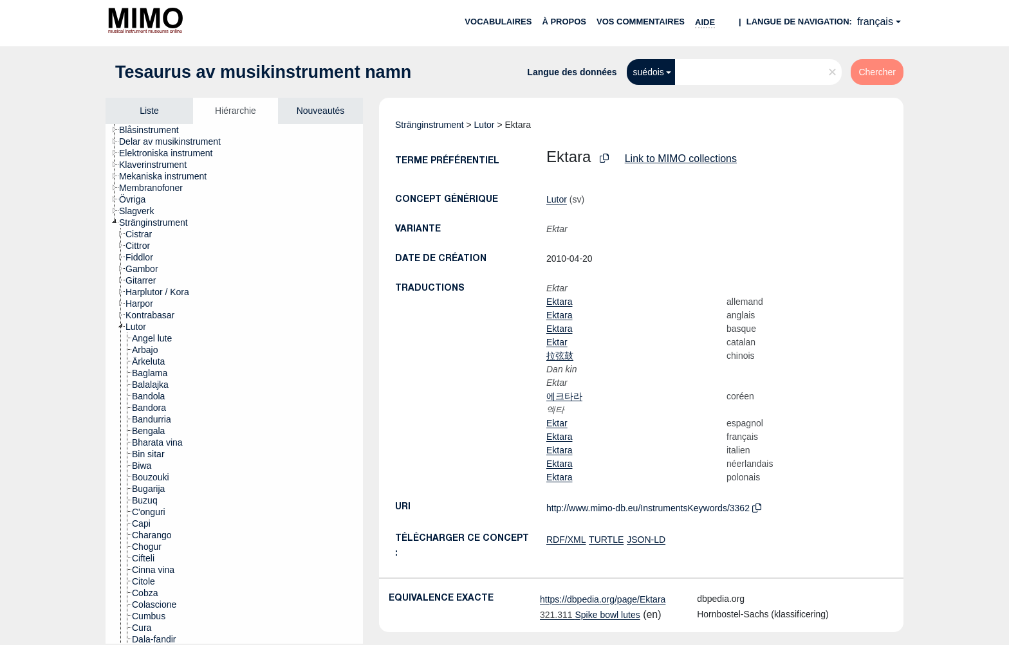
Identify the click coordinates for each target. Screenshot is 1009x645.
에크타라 (564, 396)
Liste (149, 110)
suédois (648, 72)
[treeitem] (154, 130)
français (875, 21)
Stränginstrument (429, 125)
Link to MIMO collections (681, 158)
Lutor (484, 125)
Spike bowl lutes (590, 615)
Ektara (559, 301)
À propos (564, 21)
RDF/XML (566, 539)
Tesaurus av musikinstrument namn (263, 72)
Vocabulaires (498, 21)
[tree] (234, 384)
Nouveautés (321, 110)
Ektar (557, 342)
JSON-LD (646, 539)
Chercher (877, 72)
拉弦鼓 (559, 355)
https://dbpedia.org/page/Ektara (602, 599)
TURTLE (606, 539)
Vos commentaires (641, 21)
